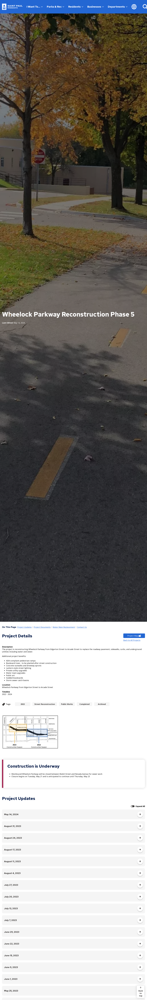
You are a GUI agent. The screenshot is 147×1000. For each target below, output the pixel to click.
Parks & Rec (55, 6)
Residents (75, 6)
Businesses (95, 6)
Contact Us (82, 627)
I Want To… (35, 6)
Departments (117, 6)
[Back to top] (140, 992)
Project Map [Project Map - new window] (134, 635)
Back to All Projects (131, 640)
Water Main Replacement (64, 627)
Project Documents (42, 627)
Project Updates (24, 627)
